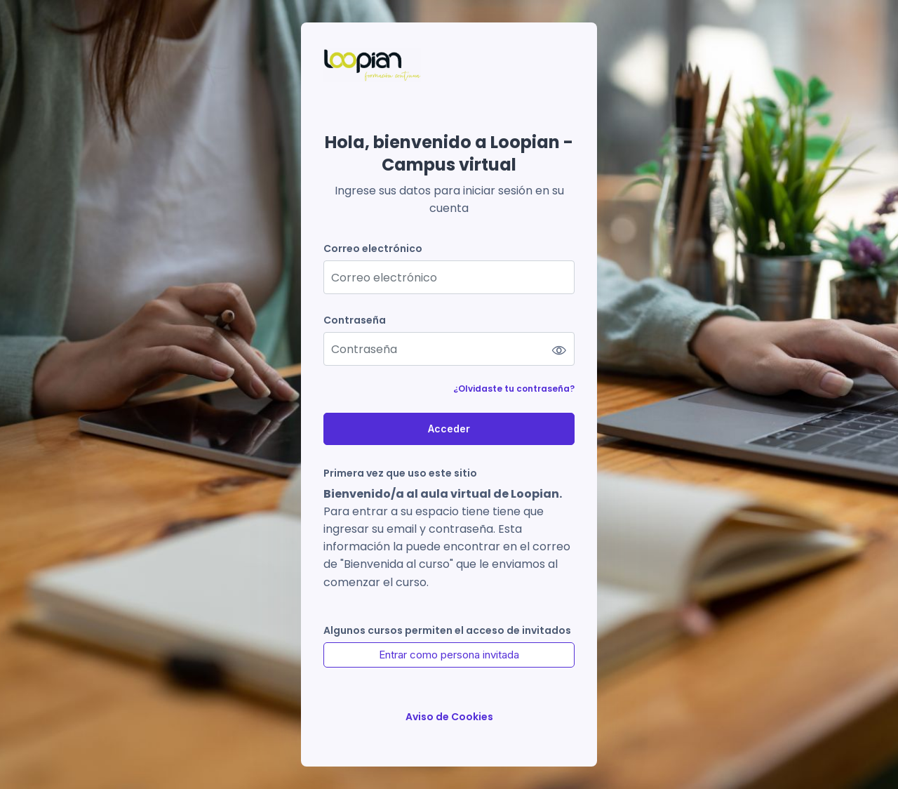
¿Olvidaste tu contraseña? (514, 388)
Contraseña (354, 320)
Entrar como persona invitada (449, 654)
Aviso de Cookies (449, 717)
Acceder (449, 429)
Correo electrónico (372, 249)
